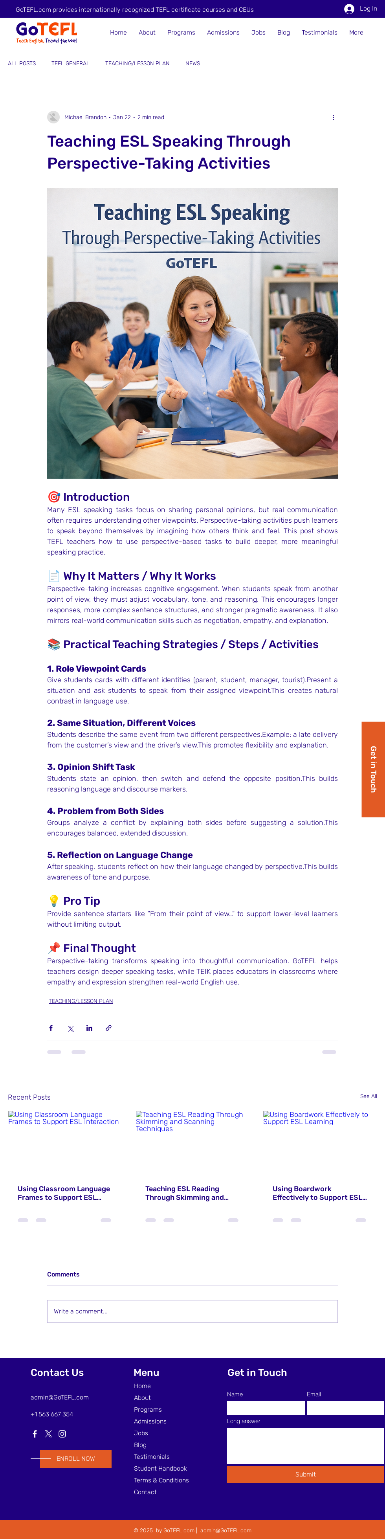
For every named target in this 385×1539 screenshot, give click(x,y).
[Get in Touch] (373, 769)
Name (235, 1394)
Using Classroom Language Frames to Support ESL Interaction (64, 1193)
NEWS (192, 63)
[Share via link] (108, 1028)
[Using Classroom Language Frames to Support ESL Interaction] (65, 1143)
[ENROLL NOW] (76, 1459)
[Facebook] (35, 1434)
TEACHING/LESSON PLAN (137, 63)
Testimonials (152, 1456)
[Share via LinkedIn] (89, 1028)
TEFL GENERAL (70, 63)
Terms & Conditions (161, 1480)
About (142, 1397)
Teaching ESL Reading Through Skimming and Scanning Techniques (184, 1193)
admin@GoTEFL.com (60, 1397)
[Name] (263, 1408)
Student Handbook (160, 1468)
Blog (140, 1445)
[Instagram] (62, 1434)
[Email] (343, 1408)
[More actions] (333, 117)
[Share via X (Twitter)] (70, 1028)
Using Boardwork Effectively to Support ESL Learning (317, 1193)
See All (368, 1096)
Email (314, 1394)
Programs (148, 1409)
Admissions (150, 1421)
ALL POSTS (22, 63)
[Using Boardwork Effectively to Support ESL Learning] (320, 1143)
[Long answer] (305, 1445)
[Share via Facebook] (51, 1028)
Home (142, 1386)
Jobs (141, 1433)
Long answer (243, 1421)
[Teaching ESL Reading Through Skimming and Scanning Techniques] (192, 1143)
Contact (145, 1492)
